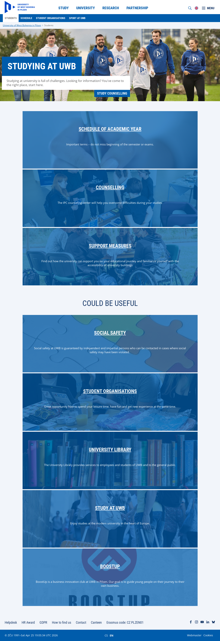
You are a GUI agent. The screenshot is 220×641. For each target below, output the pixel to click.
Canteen (96, 622)
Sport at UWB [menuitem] (77, 18)
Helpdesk (11, 622)
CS (106, 635)
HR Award (28, 622)
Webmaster (194, 635)
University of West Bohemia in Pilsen (22, 25)
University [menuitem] (85, 8)
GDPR (43, 622)
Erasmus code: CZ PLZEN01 (125, 622)
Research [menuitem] (110, 8)
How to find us (61, 622)
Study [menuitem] (63, 8)
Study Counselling (112, 93)
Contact (81, 622)
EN (111, 635)
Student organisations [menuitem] (50, 18)
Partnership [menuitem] (137, 8)
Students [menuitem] (11, 18)
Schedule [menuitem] (26, 18)
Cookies (208, 635)
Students (48, 25)
